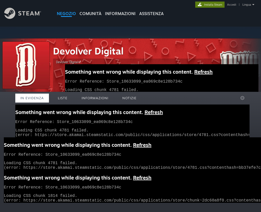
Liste (63, 98)
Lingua (246, 4)
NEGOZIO (66, 13)
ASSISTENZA (151, 13)
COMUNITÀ (90, 13)
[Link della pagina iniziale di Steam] (26, 17)
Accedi (231, 4)
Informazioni (120, 13)
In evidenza (32, 98)
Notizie (129, 98)
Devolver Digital (88, 51)
